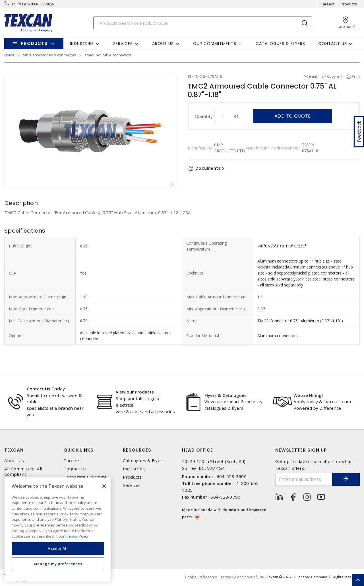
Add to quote (292, 116)
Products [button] (34, 43)
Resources (137, 450)
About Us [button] (163, 43)
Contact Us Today (46, 389)
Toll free (18, 4)
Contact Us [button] (332, 43)
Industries (134, 469)
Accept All (58, 548)
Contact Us (75, 469)
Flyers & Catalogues (225, 395)
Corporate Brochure (85, 477)
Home (9, 55)
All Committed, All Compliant (23, 471)
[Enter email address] (303, 479)
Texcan (14, 450)
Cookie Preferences (200, 577)
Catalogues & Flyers (280, 43)
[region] (58, 529)
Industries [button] (82, 43)
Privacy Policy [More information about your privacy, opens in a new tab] (77, 536)
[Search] (202, 23)
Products (349, 4)
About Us (14, 460)
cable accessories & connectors (49, 55)
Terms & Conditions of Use (242, 577)
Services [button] (123, 43)
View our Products (135, 392)
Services (132, 485)
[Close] (104, 486)
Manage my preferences (58, 563)
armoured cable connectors (108, 55)
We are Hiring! (308, 395)
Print (356, 76)
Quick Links (78, 450)
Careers (327, 4)
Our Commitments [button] (214, 43)
